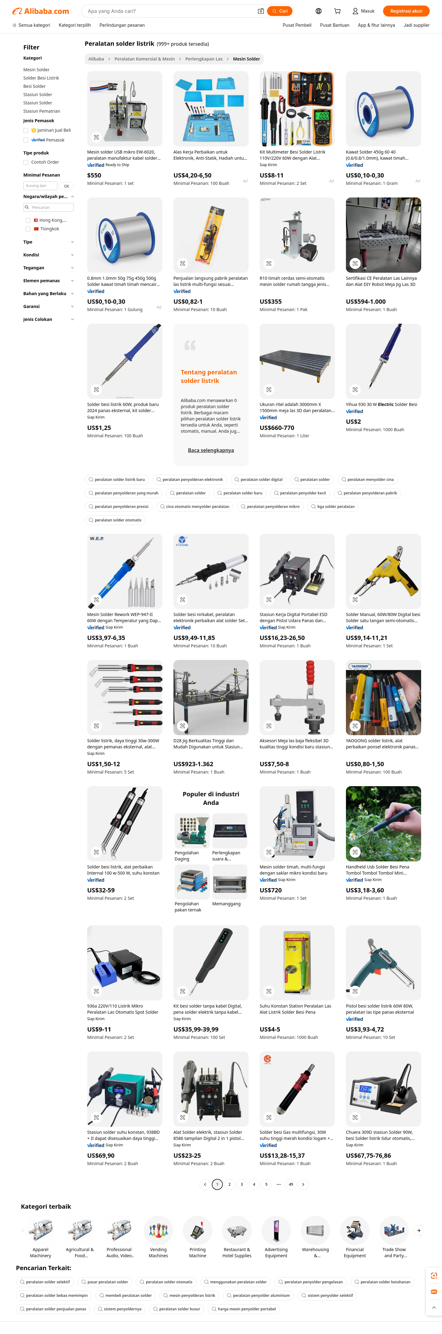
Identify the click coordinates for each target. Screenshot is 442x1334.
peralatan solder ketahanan (382, 1282)
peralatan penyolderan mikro (270, 506)
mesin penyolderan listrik (189, 1295)
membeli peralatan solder (125, 1295)
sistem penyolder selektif (327, 1295)
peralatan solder (312, 479)
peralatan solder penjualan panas (53, 1309)
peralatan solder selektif (45, 1282)
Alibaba (96, 59)
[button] (261, 11)
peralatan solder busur (176, 1309)
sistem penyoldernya (120, 1309)
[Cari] (280, 11)
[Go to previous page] (205, 1184)
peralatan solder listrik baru (117, 479)
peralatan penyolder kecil (300, 493)
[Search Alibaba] (170, 11)
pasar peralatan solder (104, 1282)
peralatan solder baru (239, 493)
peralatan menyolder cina (368, 479)
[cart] (338, 11)
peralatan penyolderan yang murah (123, 493)
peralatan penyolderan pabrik (367, 493)
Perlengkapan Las (204, 59)
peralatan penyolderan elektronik (190, 479)
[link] (434, 1276)
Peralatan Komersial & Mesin (144, 59)
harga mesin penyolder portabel (244, 1309)
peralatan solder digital (258, 479)
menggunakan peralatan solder (235, 1282)
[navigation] (46, 614)
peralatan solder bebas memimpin (54, 1295)
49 (291, 1184)
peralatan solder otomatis (115, 520)
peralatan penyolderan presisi (119, 506)
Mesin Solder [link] (246, 59)
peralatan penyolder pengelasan (310, 1282)
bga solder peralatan (333, 506)
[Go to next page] (303, 1184)
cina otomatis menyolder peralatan (195, 506)
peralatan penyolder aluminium (258, 1295)
